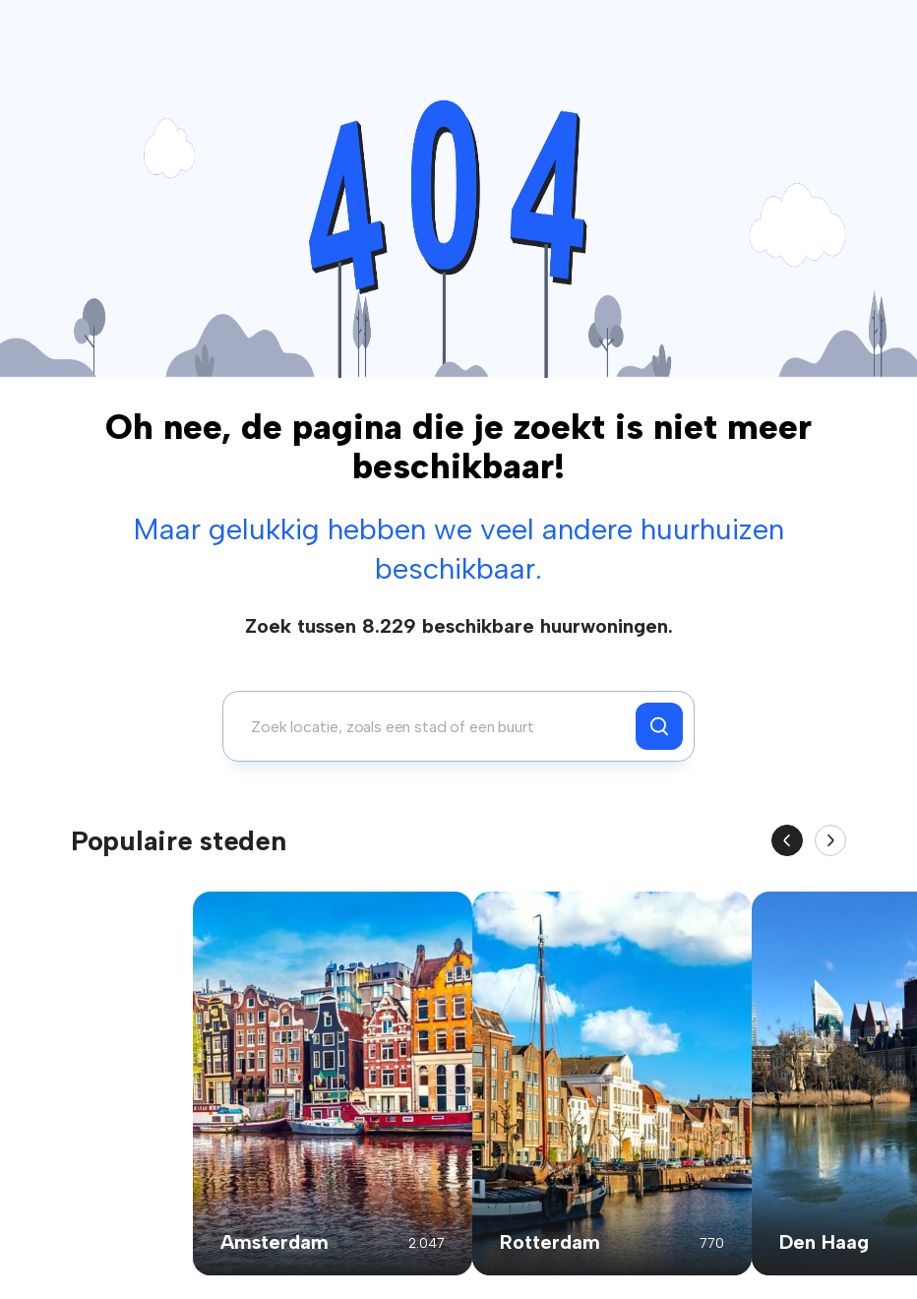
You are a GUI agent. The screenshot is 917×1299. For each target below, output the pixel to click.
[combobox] (434, 726)
